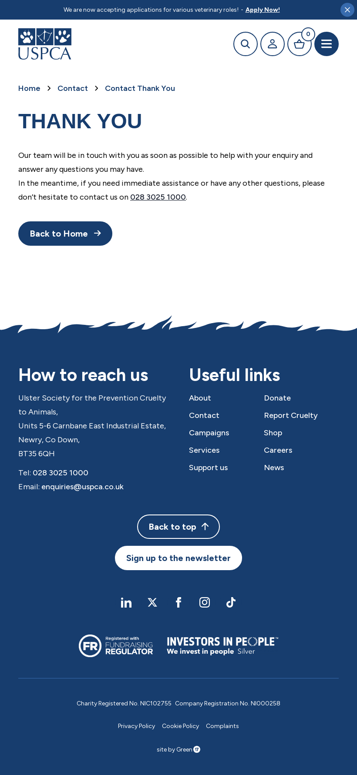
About (200, 398)
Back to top (178, 526)
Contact (72, 88)
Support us (208, 467)
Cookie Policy (180, 726)
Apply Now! (263, 9)
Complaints (222, 726)
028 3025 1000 (158, 197)
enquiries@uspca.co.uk (82, 486)
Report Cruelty (291, 415)
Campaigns (209, 433)
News (274, 467)
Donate (277, 398)
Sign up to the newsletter (178, 558)
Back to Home (59, 233)
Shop (273, 433)
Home (29, 88)
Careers (278, 450)
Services (204, 450)
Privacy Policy (136, 726)
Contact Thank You (140, 88)
